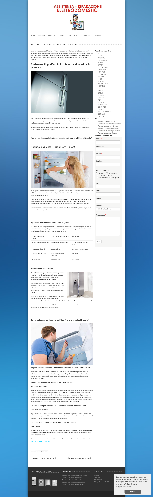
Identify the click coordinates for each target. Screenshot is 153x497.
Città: (98, 191)
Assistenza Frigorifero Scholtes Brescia (73, 480)
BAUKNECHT (103, 60)
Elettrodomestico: (103, 170)
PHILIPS (101, 98)
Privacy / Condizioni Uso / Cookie (103, 482)
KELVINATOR (103, 83)
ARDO (100, 55)
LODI (69, 35)
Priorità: (99, 205)
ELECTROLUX (103, 67)
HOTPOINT (102, 74)
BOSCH (101, 62)
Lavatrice (101, 175)
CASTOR (101, 116)
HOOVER (101, 72)
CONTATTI (97, 35)
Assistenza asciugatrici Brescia (108, 128)
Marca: (99, 198)
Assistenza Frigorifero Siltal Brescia (72, 477)
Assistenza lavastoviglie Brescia (109, 131)
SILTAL (100, 109)
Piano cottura (102, 178)
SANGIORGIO (103, 105)
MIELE (100, 90)
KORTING (101, 86)
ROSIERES (102, 102)
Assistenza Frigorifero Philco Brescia (39, 451)
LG (99, 88)
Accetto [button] (132, 491)
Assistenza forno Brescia (106, 121)
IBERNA (101, 76)
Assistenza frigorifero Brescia (108, 126)
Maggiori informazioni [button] (123, 486)
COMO (61, 35)
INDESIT (101, 81)
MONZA (77, 35)
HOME (33, 35)
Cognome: (100, 146)
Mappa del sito (98, 479)
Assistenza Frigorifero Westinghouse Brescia (75, 475)
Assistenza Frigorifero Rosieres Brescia (79, 458)
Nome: (99, 139)
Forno (109, 175)
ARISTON (101, 58)
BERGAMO (52, 35)
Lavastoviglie (111, 173)
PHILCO (101, 95)
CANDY (100, 65)
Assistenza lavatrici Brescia (107, 133)
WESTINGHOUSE (104, 112)
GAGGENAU (102, 69)
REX (99, 100)
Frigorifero (100, 173)
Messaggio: (101, 215)
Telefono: (100, 161)
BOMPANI (101, 114)
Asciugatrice (114, 178)
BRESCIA (86, 35)
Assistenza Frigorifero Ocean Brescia (43, 458)
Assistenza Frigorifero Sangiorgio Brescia (74, 482)
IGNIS (100, 79)
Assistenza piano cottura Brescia (109, 123)
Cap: (98, 183)
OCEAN (101, 93)
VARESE (41, 35)
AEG (99, 53)
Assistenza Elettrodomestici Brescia (40, 494)
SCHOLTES (102, 107)
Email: (99, 153)
